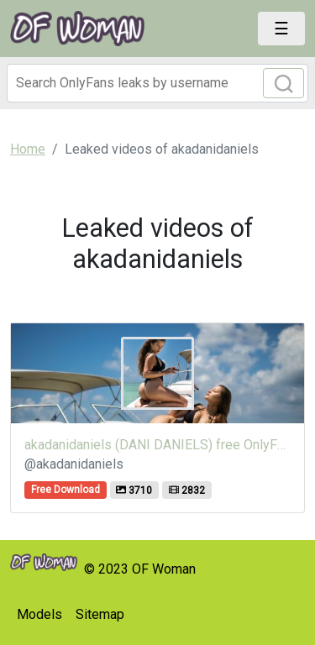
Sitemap (100, 614)
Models (39, 614)
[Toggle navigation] (281, 28)
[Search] (157, 83)
